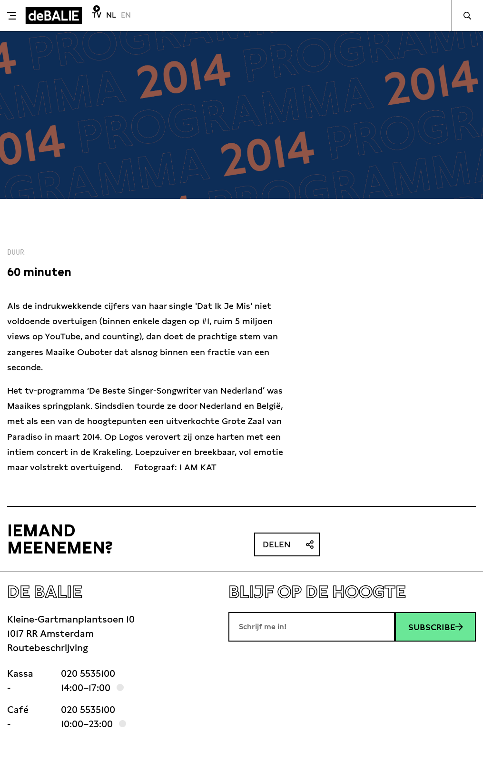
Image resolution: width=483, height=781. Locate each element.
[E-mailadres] (311, 627)
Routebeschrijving (47, 647)
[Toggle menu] (11, 16)
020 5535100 (88, 673)
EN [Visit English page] (126, 15)
